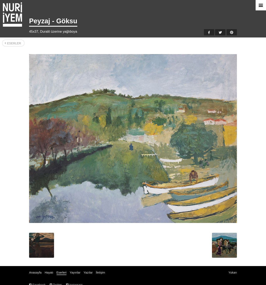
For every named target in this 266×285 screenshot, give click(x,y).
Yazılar (88, 272)
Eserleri (62, 272)
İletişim (100, 272)
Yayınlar (75, 272)
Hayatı (49, 272)
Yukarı (232, 272)
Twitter (220, 32)
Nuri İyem (12, 14)
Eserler (14, 43)
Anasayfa (35, 272)
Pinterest (232, 32)
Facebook (209, 32)
